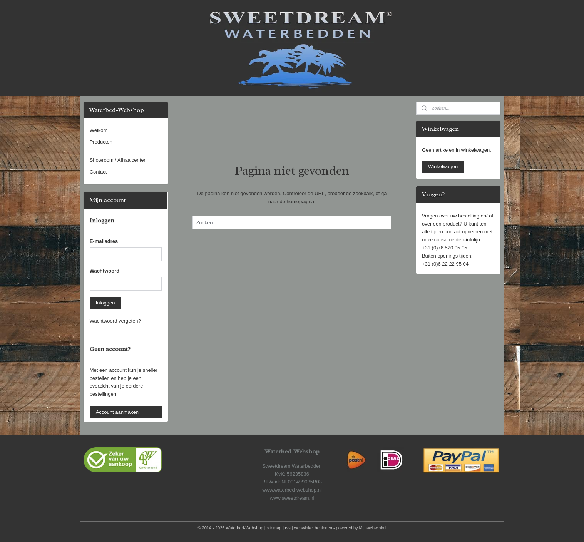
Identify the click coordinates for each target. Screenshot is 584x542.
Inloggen (105, 303)
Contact (98, 172)
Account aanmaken (117, 412)
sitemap (274, 527)
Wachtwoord (105, 271)
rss (288, 527)
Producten (101, 142)
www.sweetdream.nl (292, 498)
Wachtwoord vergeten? (115, 321)
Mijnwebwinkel (373, 527)
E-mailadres (104, 241)
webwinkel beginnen (313, 527)
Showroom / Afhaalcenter (118, 160)
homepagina (301, 201)
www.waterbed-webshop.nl (292, 490)
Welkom (99, 130)
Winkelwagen (443, 166)
